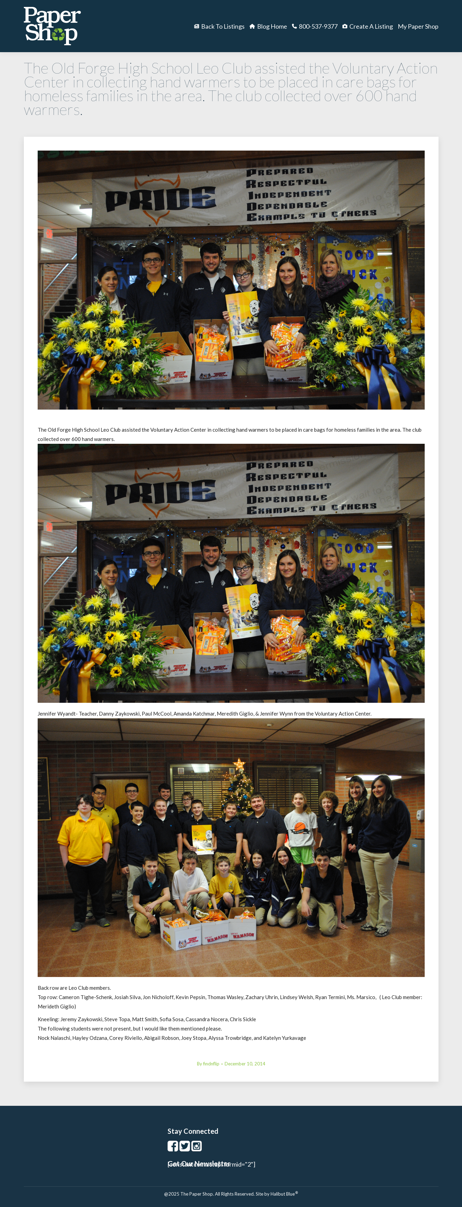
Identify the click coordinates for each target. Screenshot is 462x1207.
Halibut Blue (284, 1194)
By (208, 1063)
